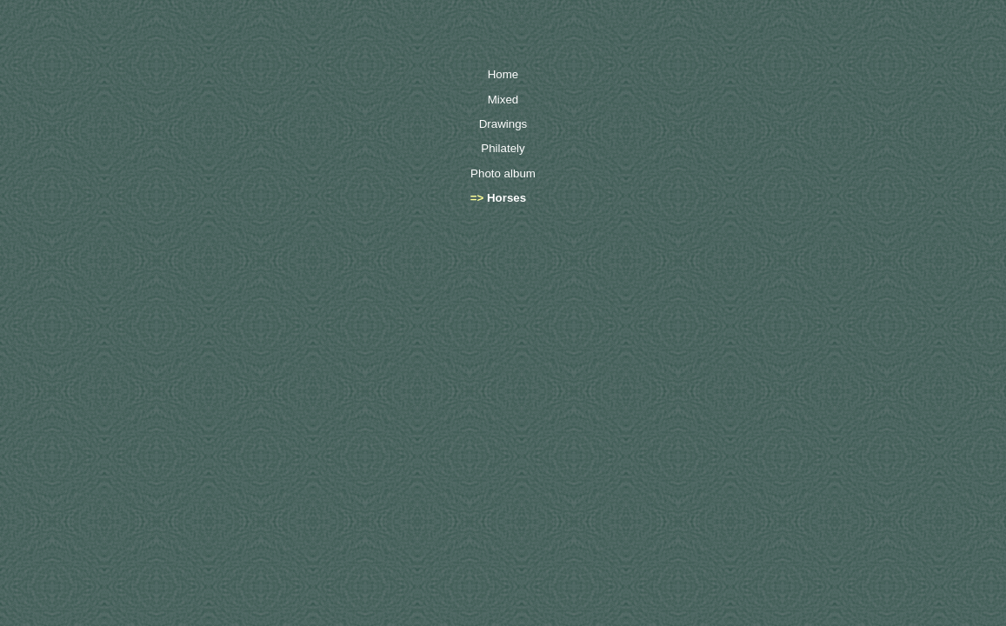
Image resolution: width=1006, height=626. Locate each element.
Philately (502, 148)
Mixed (503, 99)
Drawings (503, 123)
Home (503, 74)
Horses (506, 197)
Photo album (503, 173)
